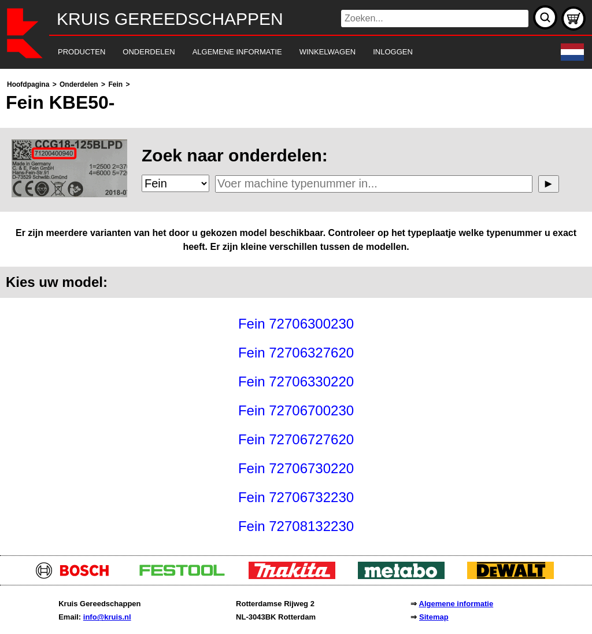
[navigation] (280, 52)
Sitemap (434, 617)
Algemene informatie (456, 603)
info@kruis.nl (107, 617)
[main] (296, 309)
